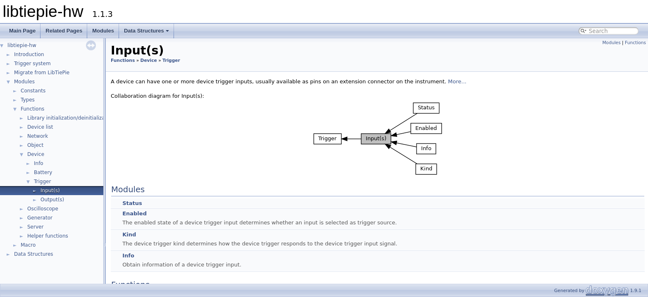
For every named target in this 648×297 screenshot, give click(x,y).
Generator (39, 218)
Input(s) (50, 190)
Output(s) (52, 200)
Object (35, 145)
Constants (33, 91)
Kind (129, 234)
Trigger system (32, 63)
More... (457, 81)
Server (35, 227)
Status (132, 203)
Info (38, 163)
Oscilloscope (42, 209)
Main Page (22, 31)
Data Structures (146, 31)
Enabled (134, 213)
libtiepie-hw (21, 45)
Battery (43, 172)
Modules (103, 31)
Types (28, 100)
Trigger (42, 181)
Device (35, 154)
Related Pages (63, 31)
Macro (28, 245)
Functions (32, 109)
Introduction (29, 54)
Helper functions (47, 236)
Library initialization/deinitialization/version (80, 118)
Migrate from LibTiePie (41, 72)
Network (37, 136)
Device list (40, 127)
